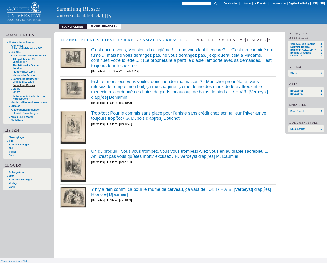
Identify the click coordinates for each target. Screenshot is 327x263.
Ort (11, 148)
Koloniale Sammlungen (25, 113)
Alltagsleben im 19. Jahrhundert (24, 60)
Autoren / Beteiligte (20, 179)
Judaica (15, 106)
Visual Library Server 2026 (14, 261)
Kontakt (261, 3)
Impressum (279, 3)
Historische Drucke (24, 75)
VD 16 (16, 89)
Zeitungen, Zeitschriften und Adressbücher (30, 97)
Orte (11, 176)
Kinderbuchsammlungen (25, 109)
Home (247, 3)
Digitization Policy (299, 3)
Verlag (12, 152)
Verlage (13, 183)
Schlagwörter (17, 172)
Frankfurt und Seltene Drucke (28, 55)
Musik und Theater (22, 117)
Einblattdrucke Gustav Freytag (26, 66)
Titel (11, 141)
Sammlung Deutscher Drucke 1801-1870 (26, 80)
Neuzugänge (16, 137)
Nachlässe (17, 120)
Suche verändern (103, 26)
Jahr (11, 155)
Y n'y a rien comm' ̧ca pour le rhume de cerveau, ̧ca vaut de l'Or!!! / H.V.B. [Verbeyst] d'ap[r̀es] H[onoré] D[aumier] (181, 192)
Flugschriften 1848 (24, 71)
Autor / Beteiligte (19, 144)
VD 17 (16, 92)
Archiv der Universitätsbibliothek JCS (27, 47)
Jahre (12, 187)
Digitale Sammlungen (21, 42)
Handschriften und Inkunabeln (29, 102)
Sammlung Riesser (24, 85)
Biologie (16, 52)
